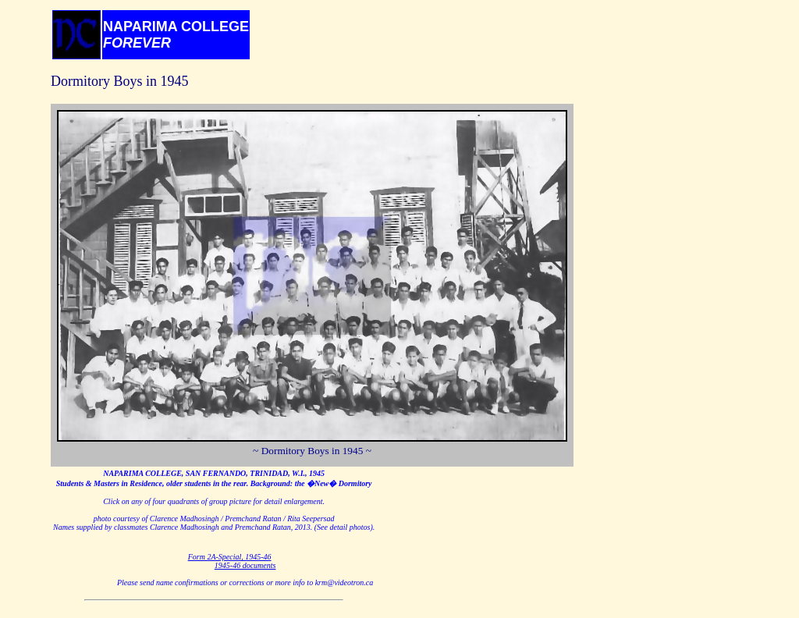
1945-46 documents (245, 565)
